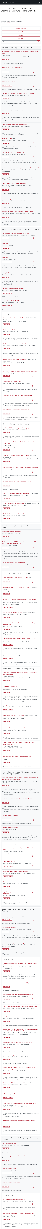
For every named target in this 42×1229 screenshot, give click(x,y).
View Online (5, 59)
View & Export (20, 14)
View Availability (7, 86)
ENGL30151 (8, 23)
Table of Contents (20, 28)
